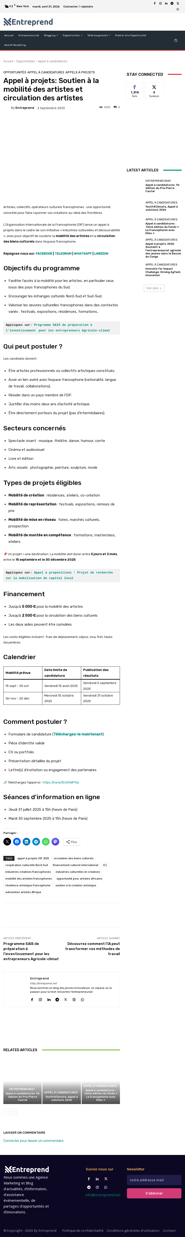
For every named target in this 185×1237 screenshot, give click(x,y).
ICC (105, 865)
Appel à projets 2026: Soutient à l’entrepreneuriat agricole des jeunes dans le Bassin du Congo (163, 250)
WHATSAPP (83, 253)
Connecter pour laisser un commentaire (33, 1141)
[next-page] (14, 1112)
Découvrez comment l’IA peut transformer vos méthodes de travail (92, 949)
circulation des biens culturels (73, 858)
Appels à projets (80, 72)
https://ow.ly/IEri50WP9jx (61, 782)
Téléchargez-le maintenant (78, 734)
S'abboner (154, 1193)
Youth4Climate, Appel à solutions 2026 (62, 1098)
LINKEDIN (101, 253)
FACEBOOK (44, 253)
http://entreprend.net (43, 983)
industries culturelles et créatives (78, 872)
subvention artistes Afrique (23, 892)
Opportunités (25, 61)
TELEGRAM (63, 253)
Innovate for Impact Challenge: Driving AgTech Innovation (162, 272)
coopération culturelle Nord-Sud (26, 865)
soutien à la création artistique (75, 885)
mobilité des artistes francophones (28, 878)
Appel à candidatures (52, 61)
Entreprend (24, 107)
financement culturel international (75, 865)
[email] (154, 1180)
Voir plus (154, 288)
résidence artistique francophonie (28, 885)
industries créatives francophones (28, 872)
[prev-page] (6, 1112)
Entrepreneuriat (22, 1089)
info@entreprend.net (103, 1194)
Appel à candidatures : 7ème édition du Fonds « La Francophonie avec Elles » (101, 1095)
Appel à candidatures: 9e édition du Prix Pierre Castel (23, 1096)
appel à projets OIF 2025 (33, 858)
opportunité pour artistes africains (79, 878)
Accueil (8, 61)
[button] (176, 40)
